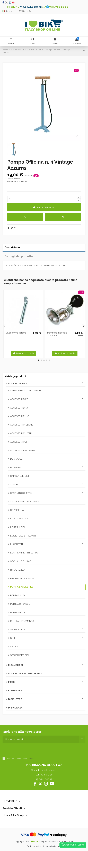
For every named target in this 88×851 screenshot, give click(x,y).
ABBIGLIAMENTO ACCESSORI (25, 390)
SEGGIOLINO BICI (19, 629)
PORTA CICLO (17, 595)
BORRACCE (16, 459)
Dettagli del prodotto (19, 256)
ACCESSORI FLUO (19, 416)
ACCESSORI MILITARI (21, 433)
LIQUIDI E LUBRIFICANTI (23, 535)
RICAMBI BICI (15, 665)
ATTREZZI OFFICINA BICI (23, 450)
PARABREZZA (17, 570)
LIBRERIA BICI (17, 527)
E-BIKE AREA (15, 690)
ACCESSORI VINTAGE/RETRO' (25, 673)
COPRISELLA (17, 510)
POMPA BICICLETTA (21, 586)
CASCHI (14, 484)
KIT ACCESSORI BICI (20, 518)
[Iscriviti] (82, 739)
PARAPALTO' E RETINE (22, 578)
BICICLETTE (15, 699)
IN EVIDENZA (15, 707)
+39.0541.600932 (31, 6)
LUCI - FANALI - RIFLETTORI (25, 552)
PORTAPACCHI (17, 612)
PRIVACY (31, 758)
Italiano (9, 11)
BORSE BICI (16, 467)
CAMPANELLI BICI (19, 476)
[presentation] (28, 749)
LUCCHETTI (16, 544)
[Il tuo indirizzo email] (41, 739)
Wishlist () (24, 11)
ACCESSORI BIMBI (19, 399)
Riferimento (12, 181)
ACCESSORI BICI (17, 383)
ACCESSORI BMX (19, 407)
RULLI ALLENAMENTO (22, 621)
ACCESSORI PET (18, 442)
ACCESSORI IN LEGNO (21, 424)
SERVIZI (14, 646)
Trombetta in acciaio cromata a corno (57, 334)
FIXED (11, 682)
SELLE (13, 638)
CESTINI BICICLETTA (21, 493)
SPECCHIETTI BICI (19, 655)
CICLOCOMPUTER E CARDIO (25, 501)
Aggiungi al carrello (44, 207)
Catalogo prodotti (15, 376)
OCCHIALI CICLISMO (20, 561)
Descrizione (12, 247)
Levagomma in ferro (15, 332)
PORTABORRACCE (20, 604)
